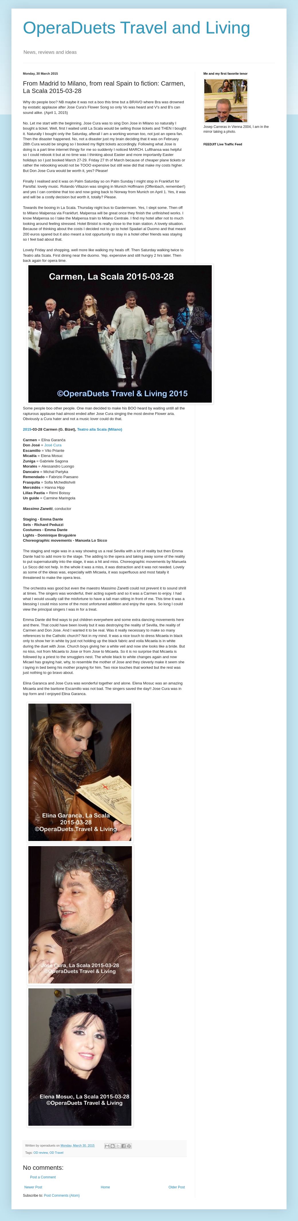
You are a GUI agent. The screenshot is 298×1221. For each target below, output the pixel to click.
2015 (27, 429)
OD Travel (57, 1152)
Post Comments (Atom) (62, 1196)
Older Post (176, 1187)
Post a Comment (43, 1177)
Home (105, 1187)
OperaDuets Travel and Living (136, 27)
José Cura (52, 445)
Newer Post (33, 1187)
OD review (41, 1152)
